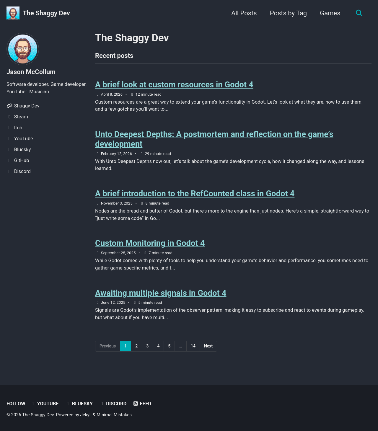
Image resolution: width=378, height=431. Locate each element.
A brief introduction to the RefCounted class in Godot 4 (194, 193)
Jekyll (86, 414)
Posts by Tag (288, 13)
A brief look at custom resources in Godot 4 (174, 84)
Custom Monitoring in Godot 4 (150, 243)
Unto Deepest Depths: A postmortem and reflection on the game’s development (214, 139)
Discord (112, 403)
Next (208, 346)
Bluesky (79, 403)
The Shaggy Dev (46, 13)
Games (330, 13)
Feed (142, 403)
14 (193, 346)
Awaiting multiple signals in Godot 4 (161, 293)
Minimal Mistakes (114, 414)
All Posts (244, 13)
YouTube (44, 403)
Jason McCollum (31, 72)
